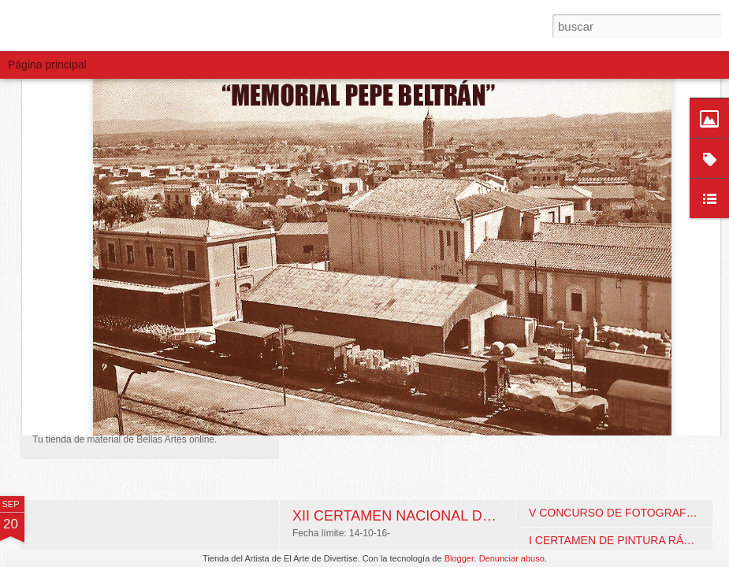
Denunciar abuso (512, 558)
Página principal (47, 64)
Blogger (459, 558)
